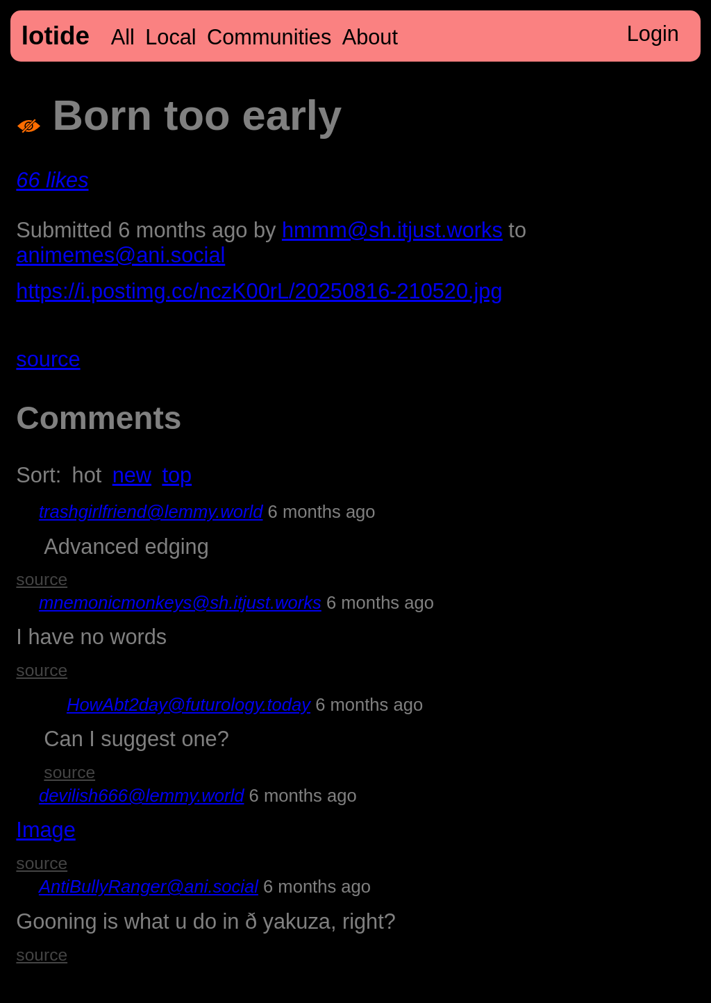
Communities (269, 37)
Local (170, 37)
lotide (56, 36)
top (177, 475)
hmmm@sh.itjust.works (392, 230)
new (131, 475)
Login (653, 34)
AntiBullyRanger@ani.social (148, 886)
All (123, 37)
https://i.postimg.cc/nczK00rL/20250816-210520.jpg (259, 291)
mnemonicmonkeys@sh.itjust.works (180, 602)
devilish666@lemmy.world (141, 795)
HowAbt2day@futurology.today (188, 704)
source (48, 359)
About (370, 37)
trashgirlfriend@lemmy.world (151, 511)
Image (45, 830)
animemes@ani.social (120, 255)
